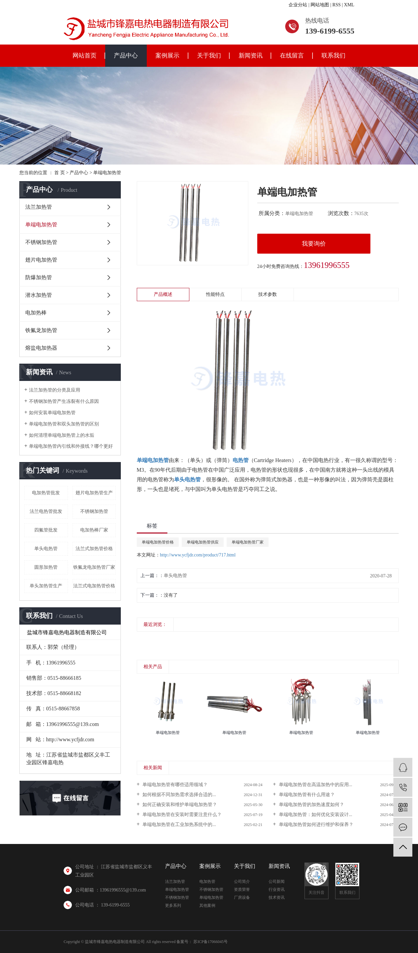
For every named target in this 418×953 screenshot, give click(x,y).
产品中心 (126, 55)
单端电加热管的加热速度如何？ (311, 804)
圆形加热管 (46, 567)
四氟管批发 (46, 530)
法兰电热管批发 (46, 511)
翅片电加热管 (41, 260)
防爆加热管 (38, 277)
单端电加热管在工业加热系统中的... (178, 824)
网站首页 (85, 55)
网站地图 (320, 4)
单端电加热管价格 (158, 542)
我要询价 (314, 243)
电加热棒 (36, 312)
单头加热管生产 (46, 585)
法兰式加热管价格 (94, 548)
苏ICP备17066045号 (210, 941)
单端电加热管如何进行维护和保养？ (315, 824)
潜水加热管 (38, 295)
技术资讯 (277, 897)
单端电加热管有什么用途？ (306, 794)
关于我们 (209, 55)
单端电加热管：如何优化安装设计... (315, 814)
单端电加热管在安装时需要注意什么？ (181, 814)
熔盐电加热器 (41, 348)
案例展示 (167, 55)
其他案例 (207, 905)
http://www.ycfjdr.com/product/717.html (198, 554)
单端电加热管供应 (203, 542)
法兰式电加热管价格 (94, 585)
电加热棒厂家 (94, 530)
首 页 (59, 172)
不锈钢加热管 (41, 242)
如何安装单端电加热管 (52, 412)
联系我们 (333, 55)
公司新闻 (277, 881)
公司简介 (242, 881)
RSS (336, 4)
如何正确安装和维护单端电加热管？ (179, 804)
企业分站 (298, 4)
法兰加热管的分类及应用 (54, 390)
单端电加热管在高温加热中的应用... (315, 784)
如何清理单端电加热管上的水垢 (61, 435)
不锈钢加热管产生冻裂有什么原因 (64, 401)
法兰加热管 (38, 207)
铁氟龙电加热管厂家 (94, 567)
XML (349, 4)
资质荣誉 (242, 889)
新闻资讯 (251, 55)
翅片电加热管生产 (94, 492)
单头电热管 (46, 548)
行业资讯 (277, 889)
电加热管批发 (46, 492)
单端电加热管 (107, 172)
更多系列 (173, 905)
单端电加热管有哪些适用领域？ (174, 784)
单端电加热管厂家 (248, 542)
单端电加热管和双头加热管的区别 (64, 423)
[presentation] (141, 639)
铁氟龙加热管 (41, 330)
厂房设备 (242, 897)
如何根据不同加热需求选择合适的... (178, 794)
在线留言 (292, 55)
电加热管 (207, 881)
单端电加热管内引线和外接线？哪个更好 (71, 446)
